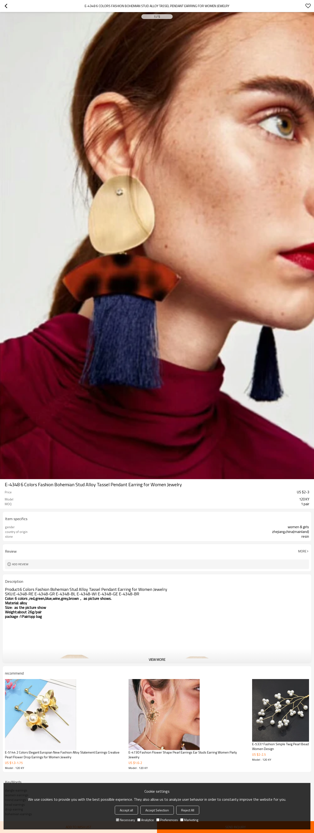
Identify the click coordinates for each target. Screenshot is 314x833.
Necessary (125, 819)
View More (157, 659)
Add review (20, 564)
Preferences (167, 819)
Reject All (187, 810)
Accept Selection (157, 810)
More (302, 551)
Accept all (126, 810)
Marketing (189, 819)
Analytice (145, 819)
